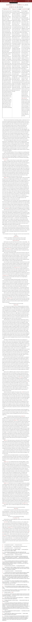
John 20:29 (16, 508)
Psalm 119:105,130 (16, 240)
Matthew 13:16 (6, 483)
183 (6, 299)
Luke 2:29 (4, 535)
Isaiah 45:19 (16, 236)
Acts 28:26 (20, 377)
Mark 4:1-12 (20, 4)
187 (2, 597)
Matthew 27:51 (10, 527)
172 (27, 75)
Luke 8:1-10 (12, 7)
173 (25, 79)
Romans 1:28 (16, 420)
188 (2, 600)
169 (2, 546)
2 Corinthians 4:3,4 (8, 248)
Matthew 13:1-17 (11, 4)
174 (2, 556)
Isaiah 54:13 (4, 503)
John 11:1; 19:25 (5, 158)
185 (2, 592)
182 (19, 287)
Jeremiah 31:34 (25, 503)
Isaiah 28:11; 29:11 (17, 267)
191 (2, 613)
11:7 (27, 381)
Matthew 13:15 (6, 461)
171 (2, 549)
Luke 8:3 (5, 160)
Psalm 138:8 (16, 304)
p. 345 (12, 592)
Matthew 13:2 (6, 177)
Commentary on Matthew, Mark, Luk (9, 1)
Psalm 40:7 (7, 208)
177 (20, 224)
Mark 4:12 (5, 440)
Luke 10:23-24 (24, 98)
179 (2, 572)
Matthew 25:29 (9, 298)
